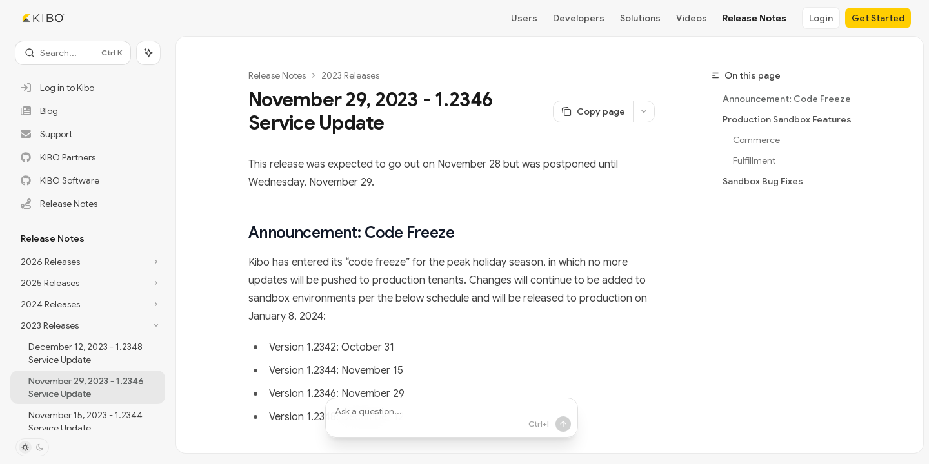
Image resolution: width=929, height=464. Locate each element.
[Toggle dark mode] (32, 447)
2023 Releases (350, 75)
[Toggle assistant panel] (148, 52)
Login (821, 18)
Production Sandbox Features (788, 119)
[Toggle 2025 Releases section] (87, 283)
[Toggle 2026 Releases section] (87, 261)
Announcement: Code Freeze (787, 98)
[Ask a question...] (451, 417)
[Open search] (72, 52)
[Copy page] (593, 111)
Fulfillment (754, 160)
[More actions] (644, 111)
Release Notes (277, 75)
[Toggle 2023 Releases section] (87, 325)
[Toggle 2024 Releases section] (87, 304)
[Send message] (560, 424)
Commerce (758, 140)
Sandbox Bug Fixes (763, 181)
